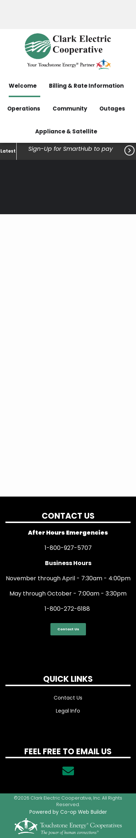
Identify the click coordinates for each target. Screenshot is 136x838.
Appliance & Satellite (66, 131)
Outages (112, 108)
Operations (23, 108)
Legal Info (68, 710)
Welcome (23, 86)
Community (70, 108)
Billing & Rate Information (86, 86)
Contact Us (68, 629)
